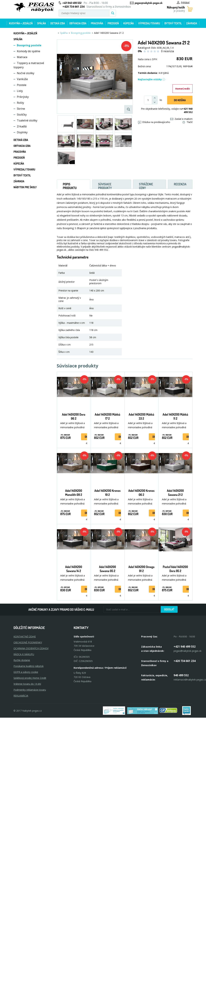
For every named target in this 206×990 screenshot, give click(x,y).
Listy (20, 91)
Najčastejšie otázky (151, 79)
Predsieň (113, 23)
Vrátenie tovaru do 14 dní (27, 683)
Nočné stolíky (25, 73)
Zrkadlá (22, 126)
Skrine (21, 108)
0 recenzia (167, 51)
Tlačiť (187, 122)
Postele (21, 85)
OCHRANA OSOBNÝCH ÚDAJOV (31, 648)
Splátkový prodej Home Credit (30, 677)
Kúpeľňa (128, 23)
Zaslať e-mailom (181, 118)
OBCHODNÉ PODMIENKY (28, 642)
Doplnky (22, 132)
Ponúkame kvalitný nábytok (29, 666)
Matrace (22, 57)
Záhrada (191, 23)
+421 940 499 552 (72, 3)
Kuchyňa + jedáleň (21, 23)
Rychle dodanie (22, 660)
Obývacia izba (77, 23)
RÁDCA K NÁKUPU (24, 654)
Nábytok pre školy (25, 187)
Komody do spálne (28, 51)
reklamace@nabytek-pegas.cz (190, 679)
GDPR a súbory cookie (26, 672)
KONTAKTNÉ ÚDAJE (25, 636)
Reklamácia (21, 695)
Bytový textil (173, 23)
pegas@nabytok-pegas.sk (148, 3)
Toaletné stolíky (27, 120)
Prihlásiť (183, 2)
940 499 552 (181, 675)
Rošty (20, 103)
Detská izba (57, 23)
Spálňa (41, 23)
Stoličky (22, 114)
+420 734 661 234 (185, 661)
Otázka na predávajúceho (154, 122)
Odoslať (169, 609)
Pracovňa (97, 23)
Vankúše (22, 79)
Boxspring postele (29, 45)
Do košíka (180, 100)
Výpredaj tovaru (149, 23)
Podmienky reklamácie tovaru (30, 689)
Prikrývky (23, 97)
